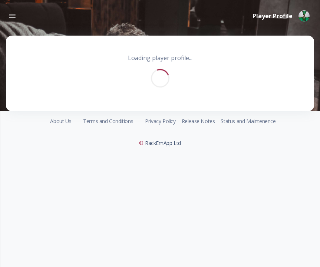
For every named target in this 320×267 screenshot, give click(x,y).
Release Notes (198, 121)
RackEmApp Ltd (163, 142)
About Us (60, 121)
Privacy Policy (160, 121)
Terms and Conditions (108, 121)
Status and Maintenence (248, 121)
